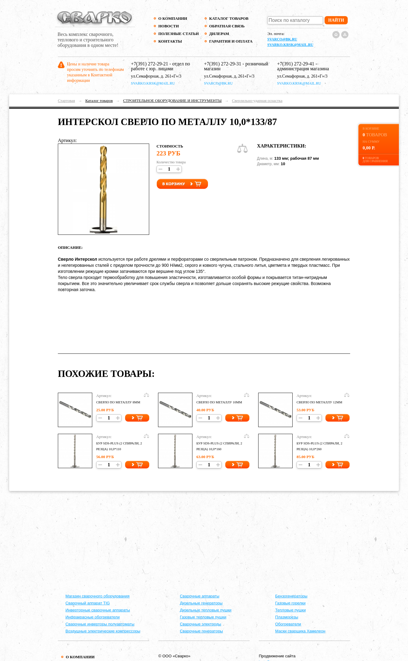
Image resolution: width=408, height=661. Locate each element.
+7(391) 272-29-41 (295, 63)
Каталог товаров (228, 18)
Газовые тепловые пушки (203, 617)
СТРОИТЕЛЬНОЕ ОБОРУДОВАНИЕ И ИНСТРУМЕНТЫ (172, 100)
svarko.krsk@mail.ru (290, 45)
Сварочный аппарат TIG (87, 603)
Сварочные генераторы (201, 631)
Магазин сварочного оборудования (97, 596)
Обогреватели (288, 624)
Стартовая (66, 100)
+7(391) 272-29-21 (149, 63)
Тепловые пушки (290, 610)
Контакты (170, 41)
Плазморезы (286, 617)
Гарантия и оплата (230, 41)
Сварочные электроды (200, 624)
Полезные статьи (178, 33)
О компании (172, 18)
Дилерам (219, 33)
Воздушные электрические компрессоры (102, 631)
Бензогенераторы (291, 596)
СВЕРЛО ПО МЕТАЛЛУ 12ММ (319, 402)
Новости (168, 26)
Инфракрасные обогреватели (92, 617)
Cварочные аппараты (200, 596)
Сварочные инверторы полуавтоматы (99, 624)
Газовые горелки (290, 603)
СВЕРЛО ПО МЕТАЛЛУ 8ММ (118, 402)
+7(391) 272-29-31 (222, 63)
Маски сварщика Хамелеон (300, 631)
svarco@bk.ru (282, 39)
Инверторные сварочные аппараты (97, 610)
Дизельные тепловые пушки (205, 610)
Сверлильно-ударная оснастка (257, 100)
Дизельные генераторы (201, 603)
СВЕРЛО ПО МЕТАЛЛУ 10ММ (219, 402)
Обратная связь (226, 26)
